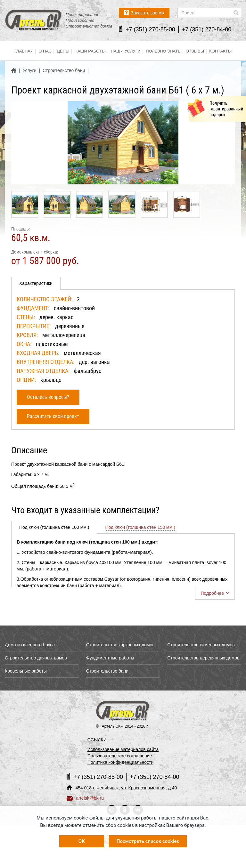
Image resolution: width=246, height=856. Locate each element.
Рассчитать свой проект (53, 416)
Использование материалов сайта (123, 749)
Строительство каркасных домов (120, 644)
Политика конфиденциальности (120, 762)
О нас (45, 51)
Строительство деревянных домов (203, 657)
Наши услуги (126, 51)
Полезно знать (163, 51)
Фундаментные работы (110, 657)
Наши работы (89, 51)
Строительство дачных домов (36, 657)
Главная (24, 51)
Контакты (220, 51)
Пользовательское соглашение (119, 755)
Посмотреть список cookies (148, 841)
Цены (63, 51)
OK (81, 841)
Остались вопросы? (48, 397)
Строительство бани (107, 671)
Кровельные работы (26, 671)
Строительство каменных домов (200, 644)
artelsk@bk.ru (85, 798)
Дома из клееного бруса (30, 644)
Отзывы (195, 51)
